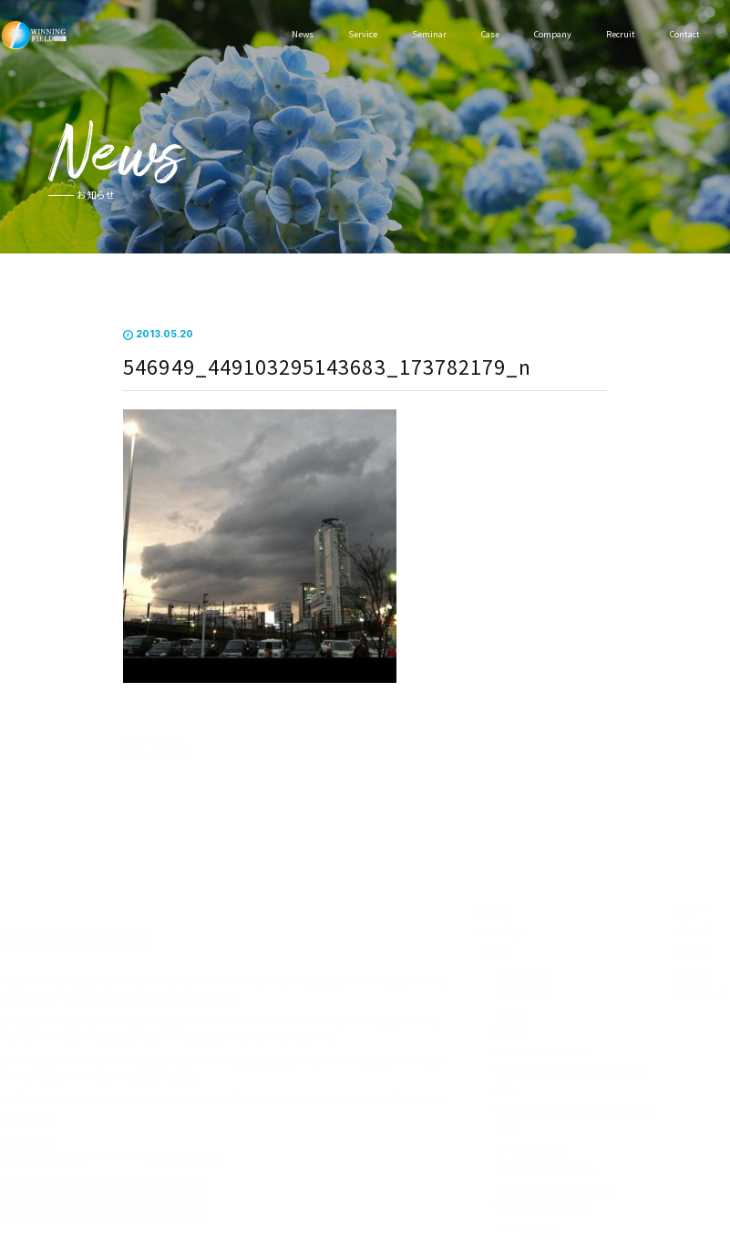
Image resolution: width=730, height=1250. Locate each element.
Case (490, 33)
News (303, 33)
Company (552, 33)
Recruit (620, 33)
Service (362, 33)
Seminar (429, 33)
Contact (685, 33)
